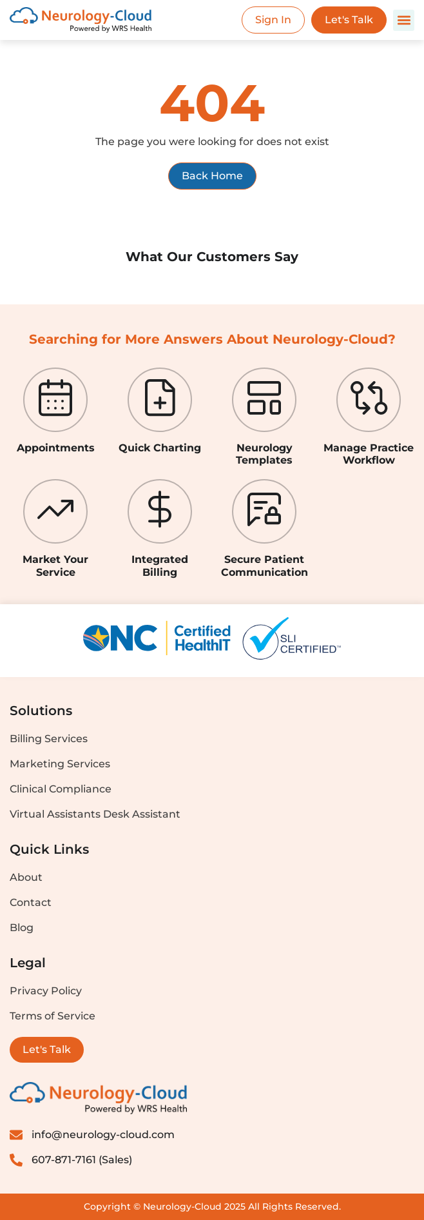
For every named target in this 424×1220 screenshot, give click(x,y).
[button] (403, 20)
